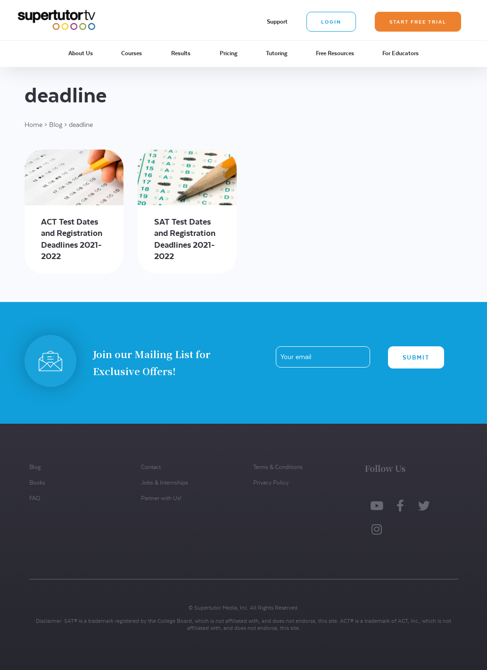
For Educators (400, 53)
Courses (131, 53)
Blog (55, 124)
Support (277, 21)
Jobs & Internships (164, 482)
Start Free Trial (417, 22)
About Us (80, 53)
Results (180, 53)
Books (37, 482)
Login (331, 22)
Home (33, 124)
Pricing (229, 53)
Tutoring (277, 53)
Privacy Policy (271, 482)
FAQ (34, 498)
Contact (151, 466)
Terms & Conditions (278, 466)
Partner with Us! (161, 498)
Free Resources (335, 53)
